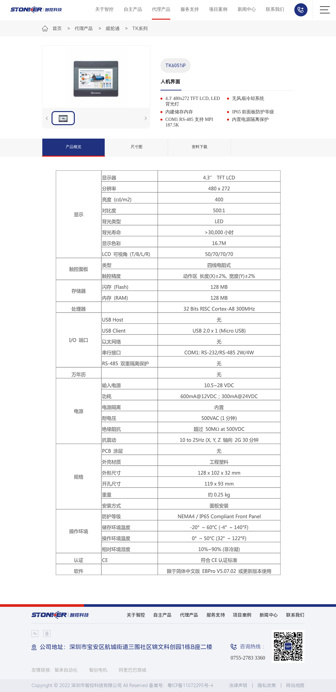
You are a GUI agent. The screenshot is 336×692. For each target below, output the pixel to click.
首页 (57, 28)
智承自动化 (65, 670)
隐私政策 (267, 685)
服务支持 (189, 9)
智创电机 (98, 670)
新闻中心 (247, 9)
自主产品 (133, 9)
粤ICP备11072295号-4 (190, 685)
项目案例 (218, 9)
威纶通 (112, 28)
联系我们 (275, 9)
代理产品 (161, 9)
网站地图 (295, 685)
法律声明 (238, 685)
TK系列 (140, 28)
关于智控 (104, 9)
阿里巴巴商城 (132, 670)
